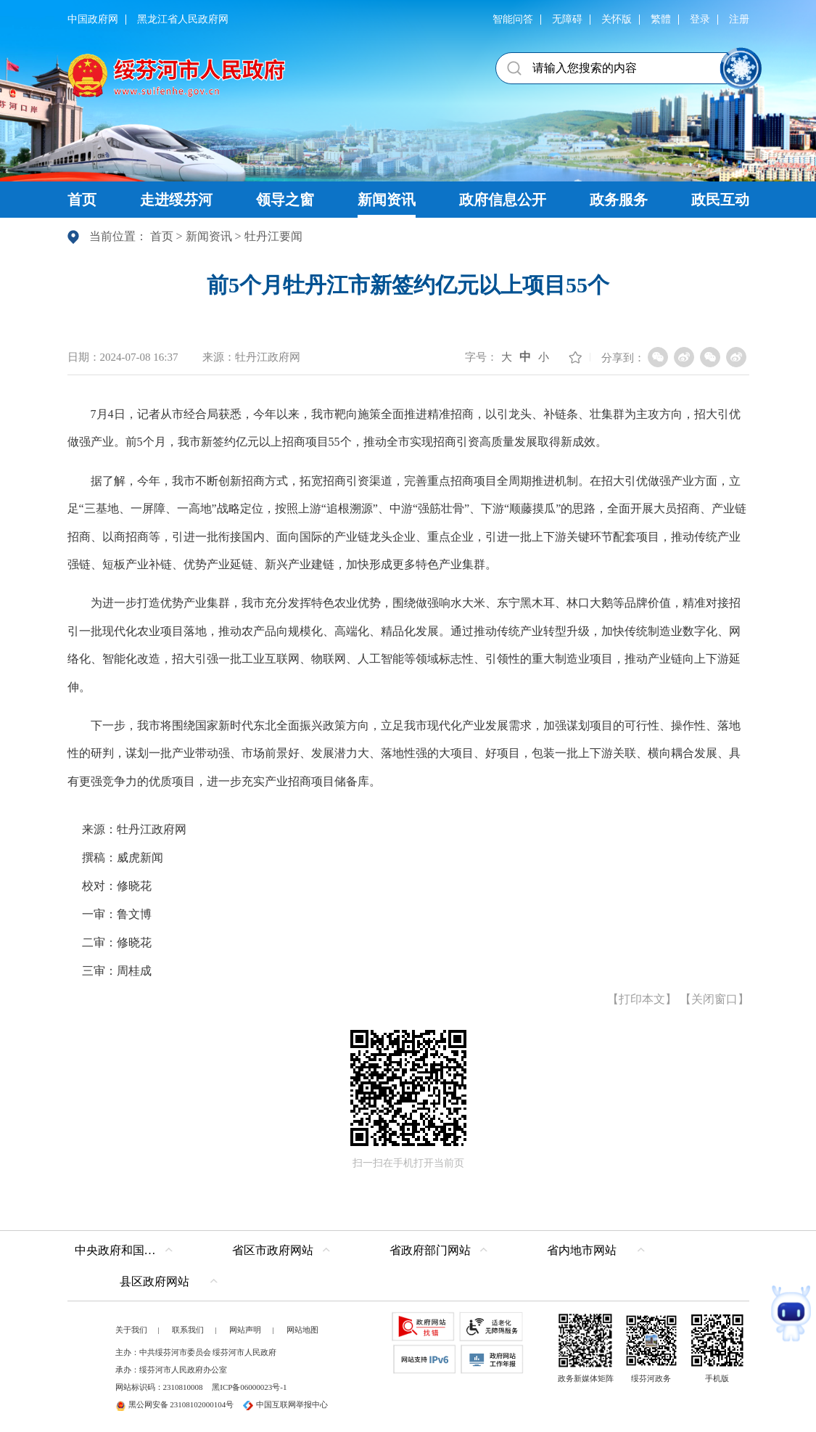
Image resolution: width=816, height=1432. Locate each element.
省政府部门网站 (430, 1250)
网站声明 (245, 1329)
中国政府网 (92, 19)
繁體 (661, 19)
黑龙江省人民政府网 (182, 19)
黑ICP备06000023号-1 (249, 1387)
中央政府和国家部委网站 (127, 1250)
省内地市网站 (582, 1250)
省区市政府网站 (272, 1250)
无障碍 (567, 19)
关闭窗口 (714, 999)
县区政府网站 (154, 1281)
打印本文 (642, 999)
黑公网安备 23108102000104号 (174, 1404)
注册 (739, 19)
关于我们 (131, 1329)
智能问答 (513, 19)
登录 (700, 19)
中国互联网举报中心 (285, 1404)
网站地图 (302, 1329)
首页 (161, 236)
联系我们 (188, 1329)
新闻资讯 (209, 236)
